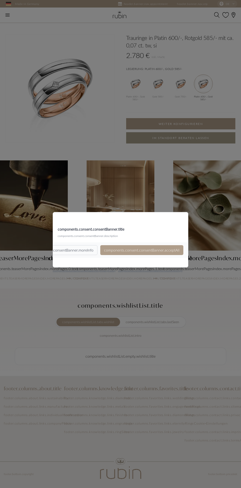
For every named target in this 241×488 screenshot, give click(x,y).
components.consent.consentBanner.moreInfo (55, 250)
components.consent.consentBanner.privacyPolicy (84, 270)
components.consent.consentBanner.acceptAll (142, 250)
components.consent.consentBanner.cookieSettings (150, 270)
